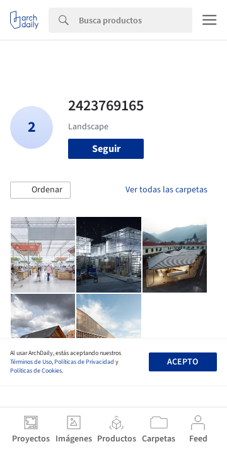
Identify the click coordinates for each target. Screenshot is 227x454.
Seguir (106, 149)
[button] (40, 190)
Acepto (182, 362)
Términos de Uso (31, 362)
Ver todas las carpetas (166, 189)
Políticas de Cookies (36, 370)
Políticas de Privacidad (84, 362)
